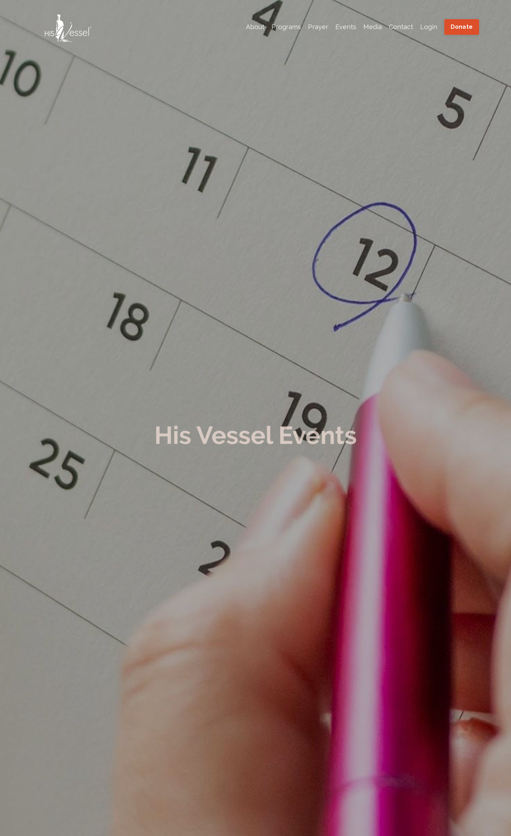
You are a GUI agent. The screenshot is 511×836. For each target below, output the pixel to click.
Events (345, 27)
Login (428, 27)
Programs (286, 27)
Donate (462, 26)
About (255, 27)
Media (372, 27)
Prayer (318, 27)
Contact (401, 27)
